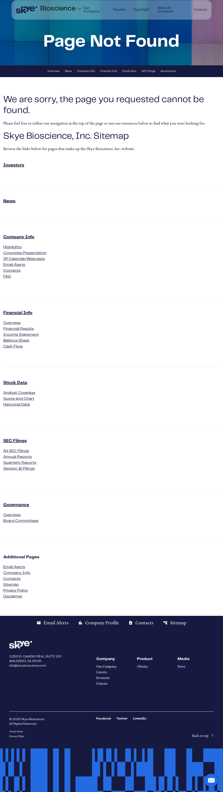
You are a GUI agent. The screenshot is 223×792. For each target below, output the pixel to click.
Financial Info (108, 71)
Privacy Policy (15, 591)
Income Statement (21, 335)
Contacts (11, 271)
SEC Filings (148, 71)
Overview (53, 71)
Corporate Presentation (24, 253)
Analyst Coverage (19, 393)
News (68, 71)
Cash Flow (13, 346)
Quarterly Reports (19, 463)
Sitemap (11, 585)
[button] (211, 780)
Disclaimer (12, 596)
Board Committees (20, 521)
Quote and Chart (18, 399)
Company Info (86, 71)
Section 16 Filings (19, 469)
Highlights (12, 247)
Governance (168, 71)
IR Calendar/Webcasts (24, 259)
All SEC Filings (16, 451)
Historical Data (16, 405)
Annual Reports (17, 457)
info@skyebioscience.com (27, 665)
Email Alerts (14, 265)
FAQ (7, 277)
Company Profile (98, 623)
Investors (13, 165)
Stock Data (129, 71)
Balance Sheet (16, 341)
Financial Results (18, 329)
